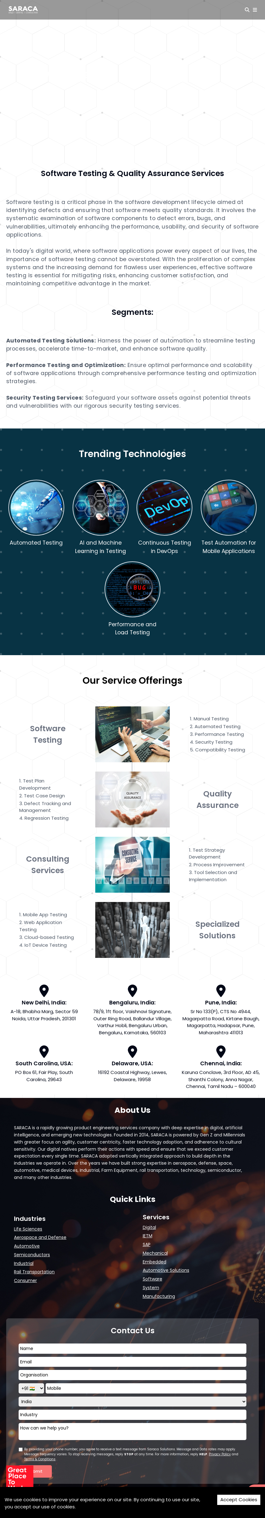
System (151, 1288)
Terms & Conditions (40, 1459)
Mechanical (155, 1253)
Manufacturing (159, 1296)
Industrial (24, 1263)
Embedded (154, 1262)
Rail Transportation (34, 1272)
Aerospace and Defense (40, 1237)
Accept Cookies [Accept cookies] (238, 1499)
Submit (35, 1471)
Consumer (25, 1280)
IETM (147, 1236)
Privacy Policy (220, 1454)
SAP (146, 1244)
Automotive (27, 1246)
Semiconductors (32, 1255)
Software (152, 1279)
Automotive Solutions (166, 1270)
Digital (149, 1227)
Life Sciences (28, 1229)
